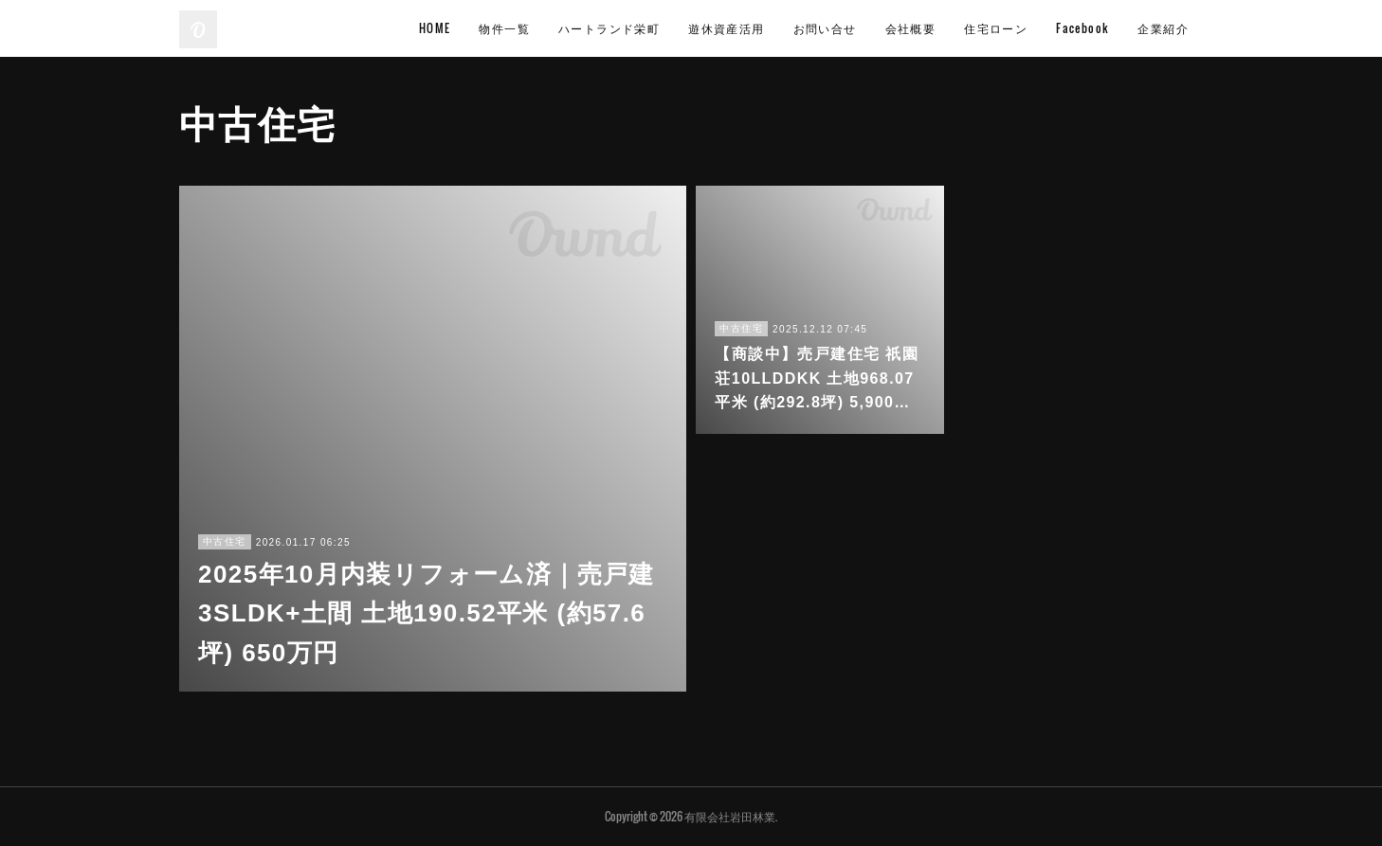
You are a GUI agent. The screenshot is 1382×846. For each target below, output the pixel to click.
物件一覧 (504, 28)
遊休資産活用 (726, 28)
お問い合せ (825, 28)
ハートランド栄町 (609, 28)
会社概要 (910, 28)
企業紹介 (1163, 28)
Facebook (1082, 28)
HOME (435, 28)
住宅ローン (995, 28)
